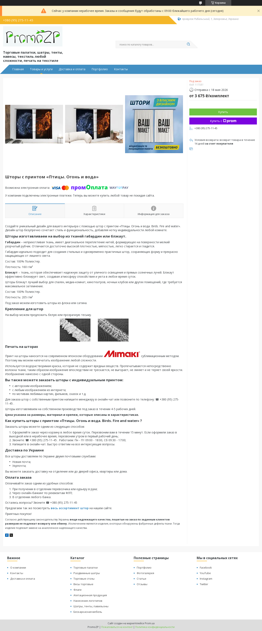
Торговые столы (84, 578)
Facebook (206, 567)
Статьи (141, 578)
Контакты (121, 69)
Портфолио (99, 69)
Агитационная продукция (90, 595)
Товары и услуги (41, 69)
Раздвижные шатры (86, 573)
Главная (18, 69)
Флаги (77, 589)
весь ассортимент (65, 508)
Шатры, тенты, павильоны (90, 606)
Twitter (204, 584)
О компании (18, 567)
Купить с (223, 121)
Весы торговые (83, 584)
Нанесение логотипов (87, 601)
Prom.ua (150, 623)
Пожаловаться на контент (117, 627)
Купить (223, 112)
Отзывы (142, 584)
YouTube (205, 573)
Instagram (206, 578)
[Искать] (188, 44)
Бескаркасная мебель (87, 612)
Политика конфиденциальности (155, 627)
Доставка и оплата (72, 69)
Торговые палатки (85, 567)
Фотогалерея (145, 573)
